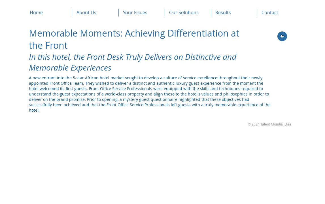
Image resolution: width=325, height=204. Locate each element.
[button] (95, 12)
